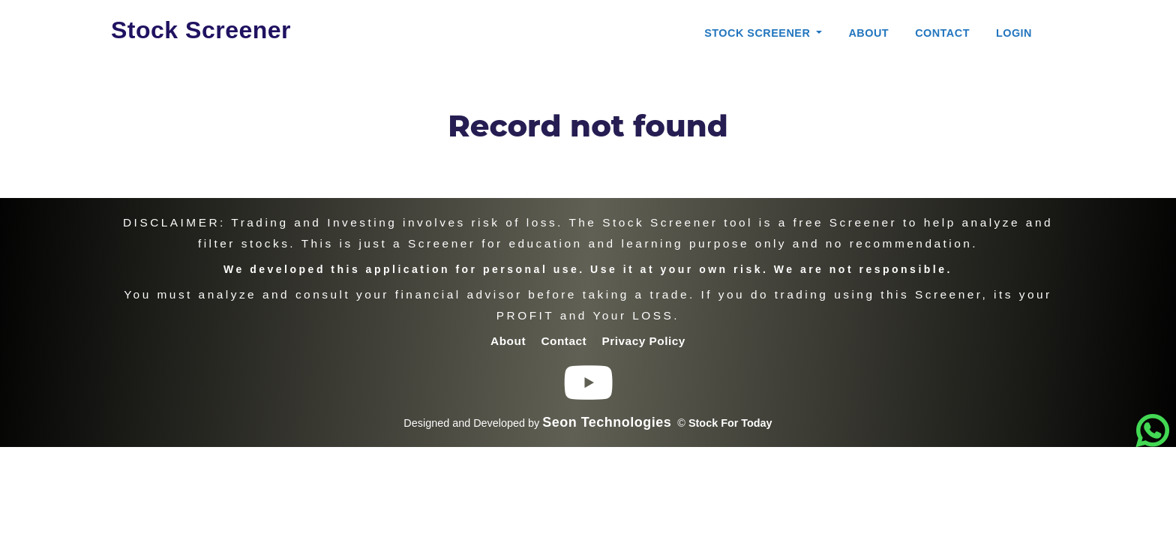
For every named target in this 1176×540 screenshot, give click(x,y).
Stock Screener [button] (759, 33)
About (868, 33)
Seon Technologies (606, 422)
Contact (942, 33)
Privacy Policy (644, 340)
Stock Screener (201, 30)
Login (1014, 33)
